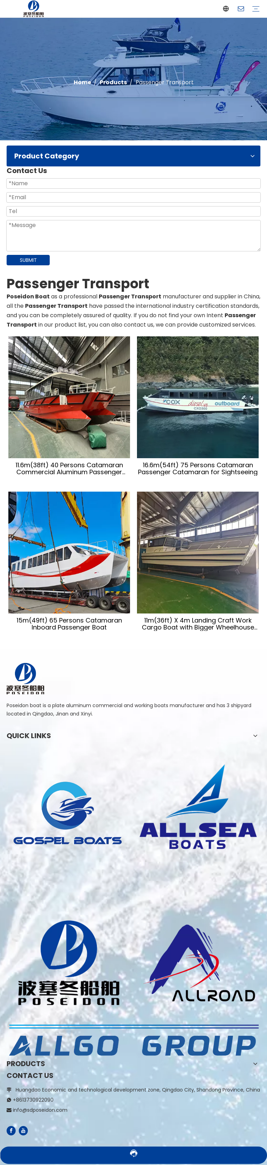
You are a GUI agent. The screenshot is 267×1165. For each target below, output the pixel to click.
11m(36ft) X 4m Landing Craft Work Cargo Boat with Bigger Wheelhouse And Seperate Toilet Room (198, 624)
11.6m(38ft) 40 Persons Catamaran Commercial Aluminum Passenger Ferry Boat (69, 469)
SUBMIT (28, 260)
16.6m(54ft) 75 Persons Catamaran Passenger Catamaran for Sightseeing (198, 469)
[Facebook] (11, 1130)
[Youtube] (23, 1130)
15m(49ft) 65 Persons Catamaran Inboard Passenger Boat (69, 624)
